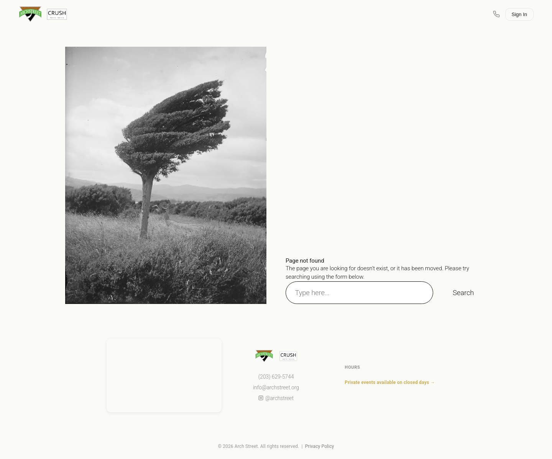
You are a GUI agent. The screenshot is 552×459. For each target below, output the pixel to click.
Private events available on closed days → (390, 382)
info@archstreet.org (276, 387)
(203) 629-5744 (276, 377)
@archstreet (276, 398)
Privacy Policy (319, 446)
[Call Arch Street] (496, 14)
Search (463, 293)
